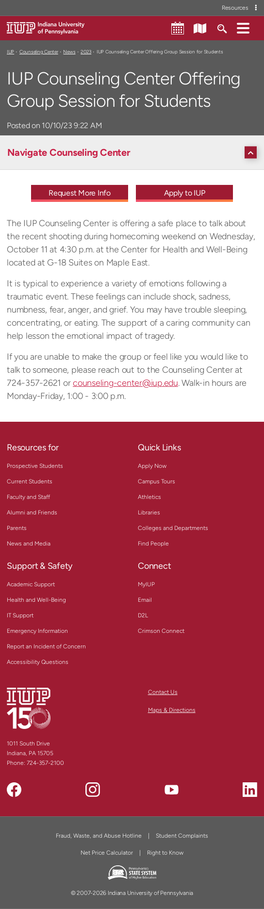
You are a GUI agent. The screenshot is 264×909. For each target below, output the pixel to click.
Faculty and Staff (28, 497)
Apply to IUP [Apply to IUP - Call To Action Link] (184, 193)
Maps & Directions (172, 710)
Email (145, 599)
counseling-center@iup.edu (125, 383)
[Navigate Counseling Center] (134, 152)
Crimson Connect (161, 631)
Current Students (29, 481)
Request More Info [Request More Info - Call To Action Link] (80, 193)
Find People (153, 543)
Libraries (149, 512)
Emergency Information (37, 631)
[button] (243, 27)
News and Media (28, 543)
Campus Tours (156, 481)
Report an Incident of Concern (46, 646)
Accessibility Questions (37, 662)
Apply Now (152, 466)
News (69, 52)
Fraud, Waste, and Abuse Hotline (99, 835)
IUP (10, 52)
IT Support (20, 615)
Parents (17, 528)
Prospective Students (35, 466)
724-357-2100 (45, 763)
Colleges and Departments (173, 528)
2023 (86, 52)
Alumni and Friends (32, 512)
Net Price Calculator (107, 852)
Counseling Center (38, 52)
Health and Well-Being (36, 599)
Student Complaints (182, 835)
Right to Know (165, 852)
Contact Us (163, 692)
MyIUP (146, 584)
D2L (143, 615)
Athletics (149, 497)
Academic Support (31, 584)
